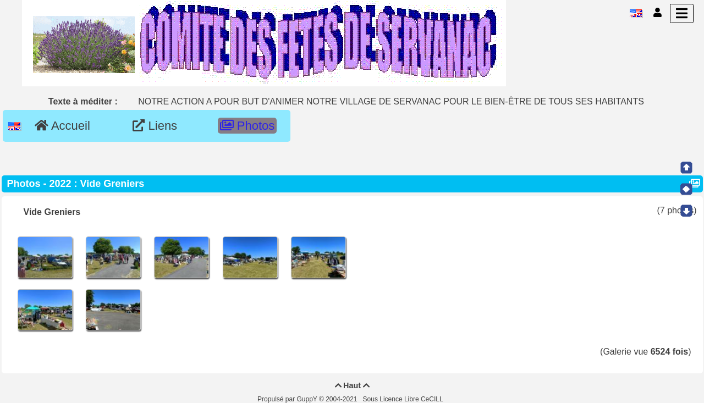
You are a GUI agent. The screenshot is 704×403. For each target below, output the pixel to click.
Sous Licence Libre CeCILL (404, 399)
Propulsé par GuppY (288, 399)
